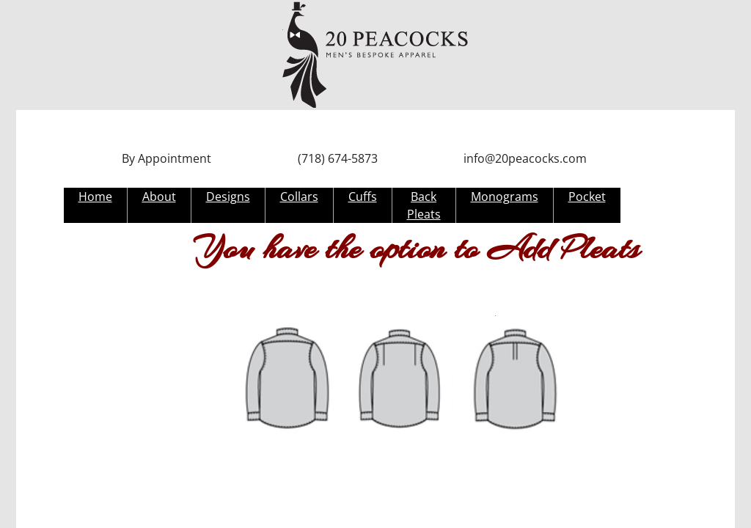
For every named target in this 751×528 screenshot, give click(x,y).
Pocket (587, 196)
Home (95, 196)
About (159, 196)
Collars (299, 196)
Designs (228, 196)
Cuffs (362, 196)
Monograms (504, 196)
